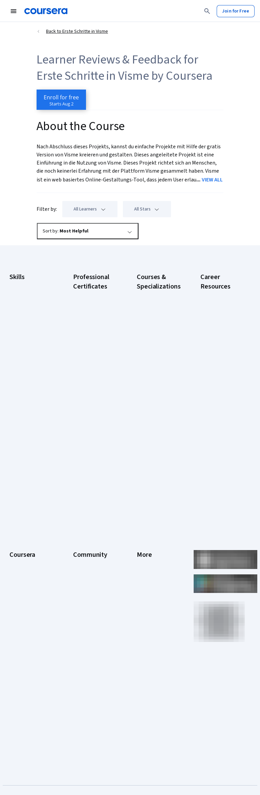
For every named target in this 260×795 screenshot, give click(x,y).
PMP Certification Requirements (217, 440)
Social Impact (23, 657)
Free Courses (23, 667)
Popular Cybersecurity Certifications (214, 460)
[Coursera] (45, 11)
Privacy (144, 542)
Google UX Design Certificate (91, 389)
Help (141, 552)
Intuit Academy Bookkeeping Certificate (88, 460)
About (15, 512)
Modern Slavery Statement (153, 617)
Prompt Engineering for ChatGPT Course (157, 440)
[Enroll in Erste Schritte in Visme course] (61, 100)
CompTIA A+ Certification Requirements (214, 328)
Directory (146, 593)
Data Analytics (23, 322)
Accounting (20, 285)
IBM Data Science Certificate (90, 440)
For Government (26, 627)
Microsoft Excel (24, 359)
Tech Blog (83, 569)
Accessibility (149, 563)
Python (16, 379)
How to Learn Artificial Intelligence (222, 423)
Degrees (18, 606)
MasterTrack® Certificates (23, 593)
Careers (17, 542)
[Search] (207, 11)
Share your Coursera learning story (30, 681)
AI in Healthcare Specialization (152, 348)
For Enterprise (24, 617)
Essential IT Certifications (214, 372)
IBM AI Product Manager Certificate (93, 423)
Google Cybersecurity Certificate (87, 311)
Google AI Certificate (94, 294)
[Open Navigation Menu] (13, 11)
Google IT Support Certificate (92, 348)
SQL (13, 390)
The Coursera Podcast (87, 556)
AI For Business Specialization (152, 315)
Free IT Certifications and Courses (221, 389)
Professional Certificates (22, 576)
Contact (145, 573)
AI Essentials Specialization (151, 298)
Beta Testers (86, 532)
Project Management (30, 369)
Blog (77, 542)
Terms (143, 532)
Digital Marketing (26, 332)
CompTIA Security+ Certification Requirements (219, 352)
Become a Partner (27, 647)
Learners (82, 512)
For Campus (21, 637)
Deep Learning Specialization (151, 365)
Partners (81, 522)
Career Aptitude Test (221, 294)
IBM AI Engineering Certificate (91, 406)
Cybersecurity (23, 312)
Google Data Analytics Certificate (93, 332)
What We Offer (24, 522)
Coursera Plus (23, 563)
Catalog (17, 552)
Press (143, 512)
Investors (146, 522)
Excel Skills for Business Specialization (151, 386)
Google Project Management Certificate (88, 369)
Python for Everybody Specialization (151, 460)
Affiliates (145, 603)
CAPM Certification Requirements (219, 308)
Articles (144, 583)
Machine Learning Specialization (154, 423)
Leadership (20, 532)
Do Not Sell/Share (154, 630)
